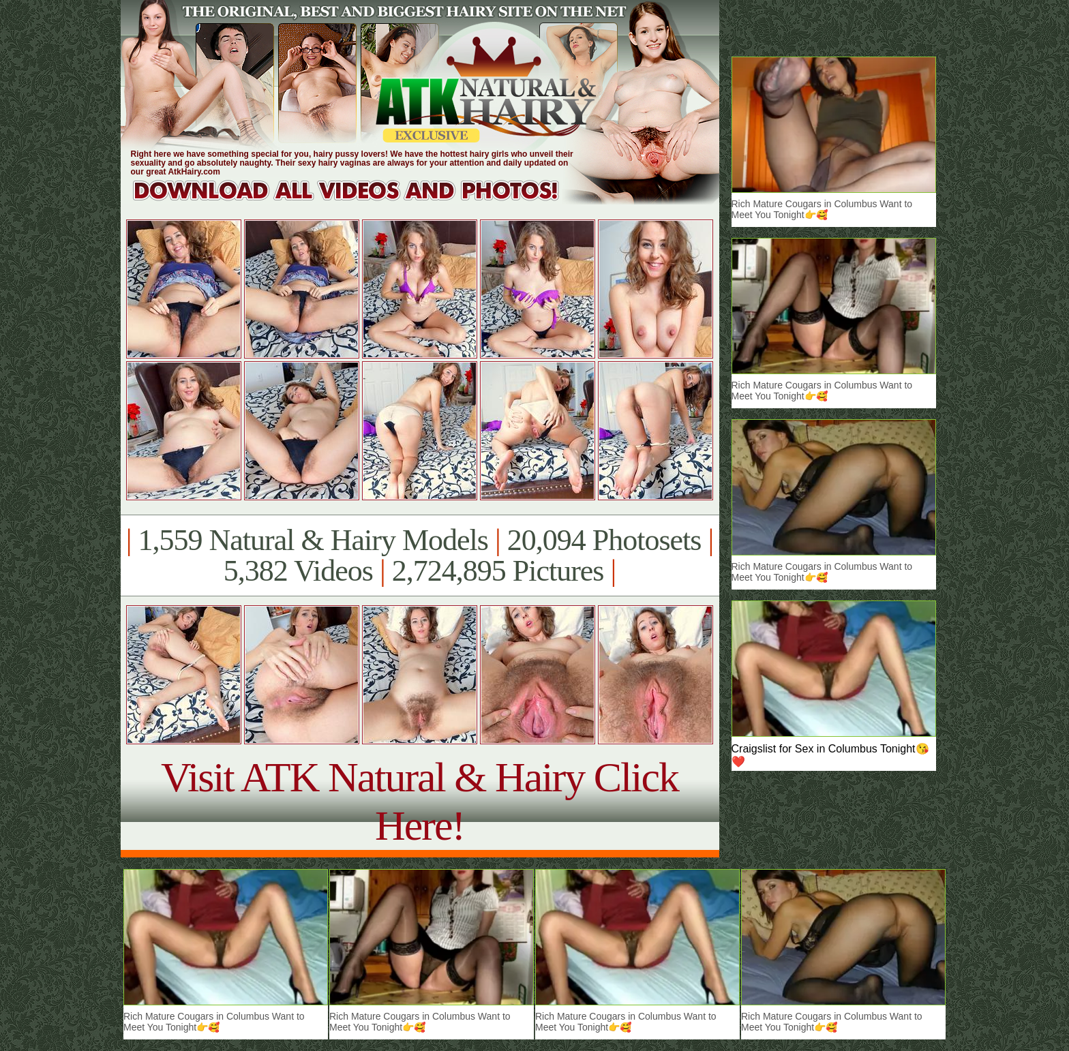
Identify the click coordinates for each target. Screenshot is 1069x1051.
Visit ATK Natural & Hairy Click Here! (419, 801)
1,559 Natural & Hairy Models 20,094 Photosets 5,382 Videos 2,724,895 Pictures (419, 555)
